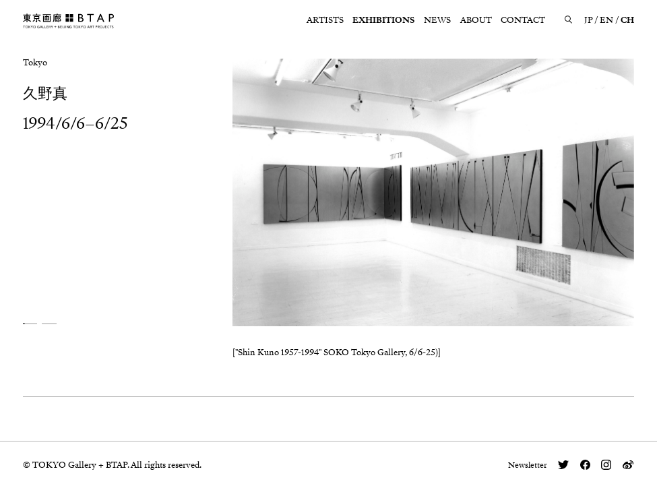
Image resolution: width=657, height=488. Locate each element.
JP (588, 20)
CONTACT (523, 20)
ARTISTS (325, 20)
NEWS (437, 20)
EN (606, 20)
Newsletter (527, 465)
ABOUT (476, 20)
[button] (30, 324)
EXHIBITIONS (383, 20)
